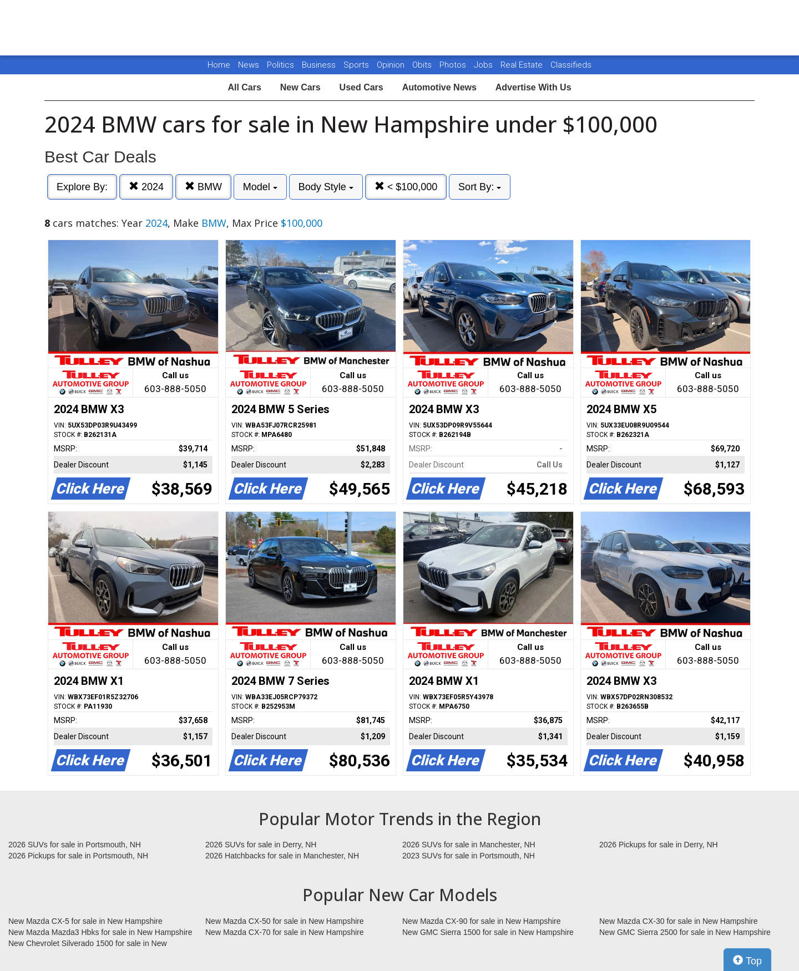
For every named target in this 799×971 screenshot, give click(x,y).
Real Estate (522, 65)
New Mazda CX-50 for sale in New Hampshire (284, 921)
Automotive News (439, 87)
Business (320, 65)
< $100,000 (406, 186)
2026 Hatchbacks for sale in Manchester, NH (282, 855)
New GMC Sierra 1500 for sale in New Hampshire (488, 932)
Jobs (484, 65)
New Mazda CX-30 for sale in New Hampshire (678, 921)
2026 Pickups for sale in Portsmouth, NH (78, 855)
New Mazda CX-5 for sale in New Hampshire (85, 921)
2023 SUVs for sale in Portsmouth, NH (468, 855)
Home (219, 65)
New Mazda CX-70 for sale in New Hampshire (284, 932)
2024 (146, 186)
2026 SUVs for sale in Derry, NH (260, 844)
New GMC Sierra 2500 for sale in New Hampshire (685, 932)
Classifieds (570, 65)
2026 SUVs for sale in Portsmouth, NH (74, 844)
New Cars (300, 87)
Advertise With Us (533, 87)
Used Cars (361, 87)
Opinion (392, 65)
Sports (357, 65)
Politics (280, 65)
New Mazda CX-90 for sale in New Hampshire (481, 921)
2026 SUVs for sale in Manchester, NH (468, 844)
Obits (423, 65)
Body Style (326, 186)
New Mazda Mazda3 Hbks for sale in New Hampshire (100, 932)
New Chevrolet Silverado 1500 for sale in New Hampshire (87, 944)
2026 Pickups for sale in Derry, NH (658, 844)
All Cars (244, 87)
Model (260, 186)
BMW (203, 186)
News (248, 65)
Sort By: (479, 186)
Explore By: (82, 186)
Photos (453, 65)
